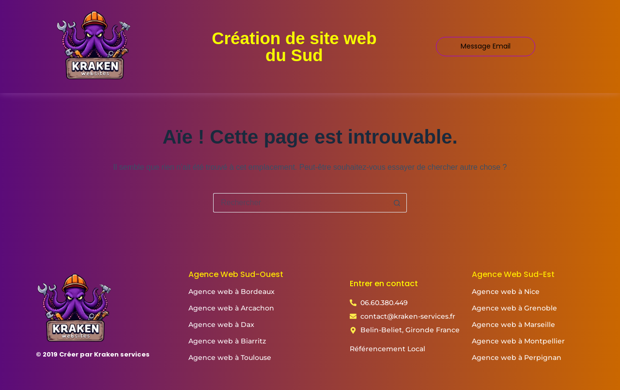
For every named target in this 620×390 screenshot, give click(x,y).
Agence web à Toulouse (229, 357)
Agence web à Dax (221, 324)
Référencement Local (387, 348)
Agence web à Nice (506, 291)
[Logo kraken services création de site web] (94, 45)
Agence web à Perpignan (516, 357)
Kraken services (122, 354)
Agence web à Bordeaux (231, 291)
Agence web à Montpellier (518, 341)
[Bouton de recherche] (397, 202)
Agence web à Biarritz (227, 341)
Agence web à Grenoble (514, 308)
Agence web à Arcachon (231, 308)
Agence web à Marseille (513, 324)
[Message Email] (485, 46)
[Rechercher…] (300, 202)
